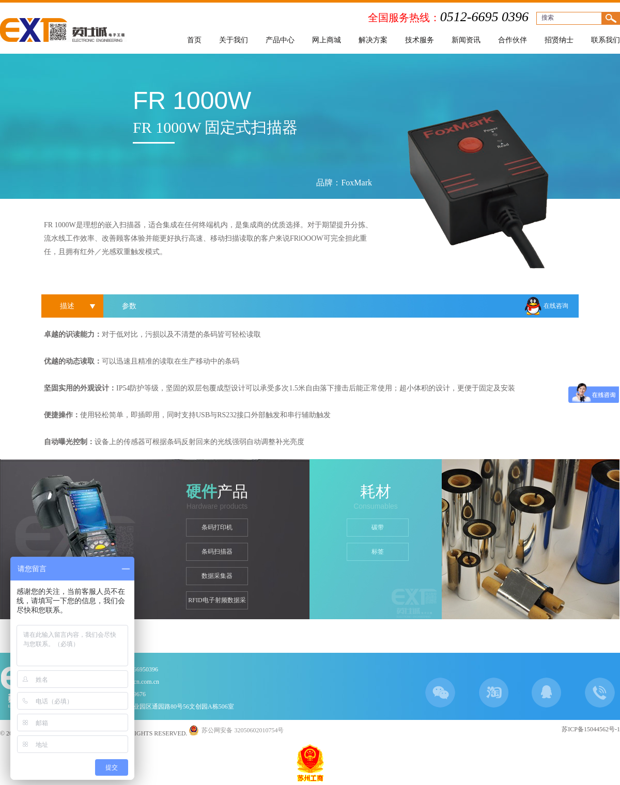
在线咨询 (556, 305)
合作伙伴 (512, 40)
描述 (67, 306)
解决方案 (373, 40)
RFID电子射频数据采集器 (216, 602)
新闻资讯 (466, 40)
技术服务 (419, 40)
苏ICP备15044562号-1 (591, 729)
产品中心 (280, 40)
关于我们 (233, 40)
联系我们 (605, 40)
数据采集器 (217, 575)
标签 (377, 551)
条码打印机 (217, 527)
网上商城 (326, 40)
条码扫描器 (217, 551)
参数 (129, 306)
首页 (194, 40)
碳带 (377, 527)
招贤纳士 (559, 40)
